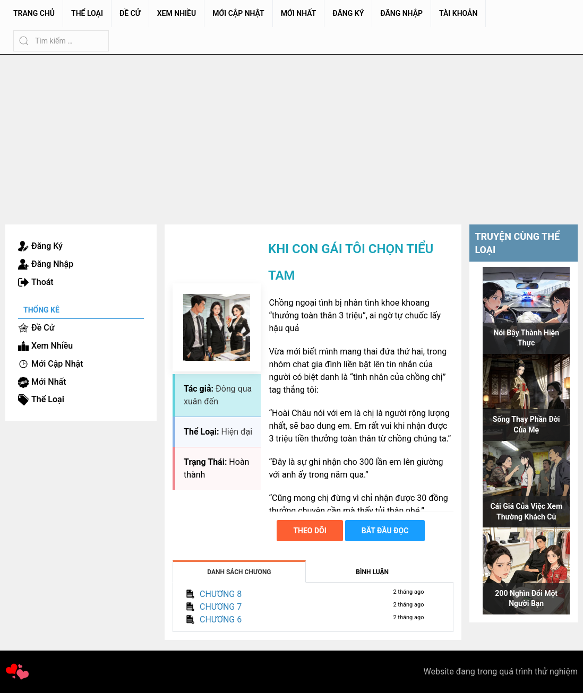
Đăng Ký (348, 13)
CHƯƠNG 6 (221, 619)
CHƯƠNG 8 (221, 594)
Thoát (42, 282)
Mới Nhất (298, 13)
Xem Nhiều (176, 13)
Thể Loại (87, 13)
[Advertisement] (291, 134)
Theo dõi (309, 530)
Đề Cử (130, 13)
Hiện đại (236, 432)
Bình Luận (372, 572)
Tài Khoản (458, 13)
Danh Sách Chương (239, 572)
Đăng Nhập (401, 13)
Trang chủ (34, 13)
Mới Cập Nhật (238, 13)
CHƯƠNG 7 (221, 607)
